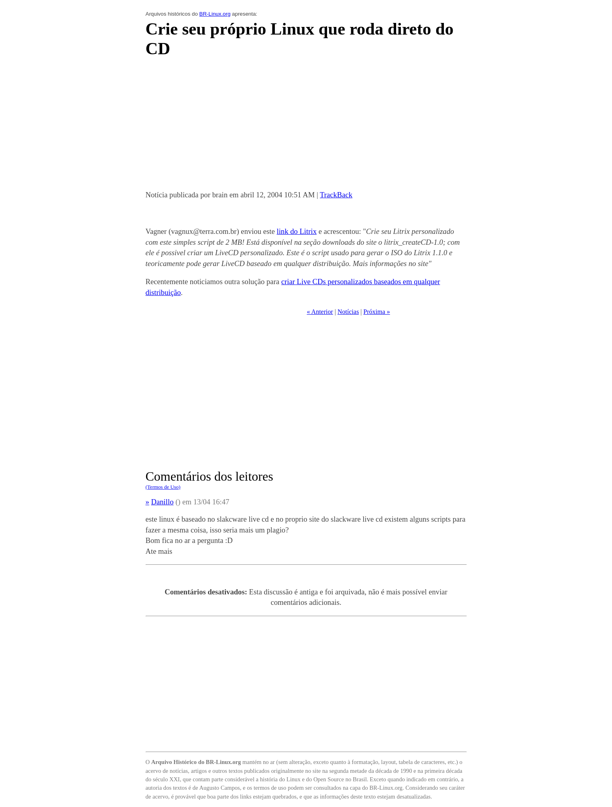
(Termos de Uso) (163, 487)
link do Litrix (297, 231)
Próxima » (377, 311)
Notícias (348, 311)
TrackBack (336, 194)
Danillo (162, 502)
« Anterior (320, 311)
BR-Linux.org (215, 14)
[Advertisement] (306, 126)
